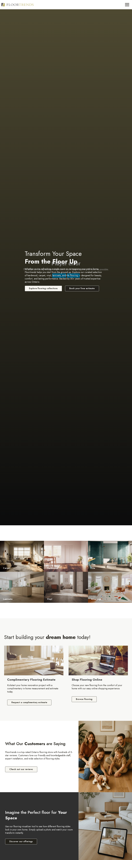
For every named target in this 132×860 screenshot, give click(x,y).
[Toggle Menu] (127, 4)
